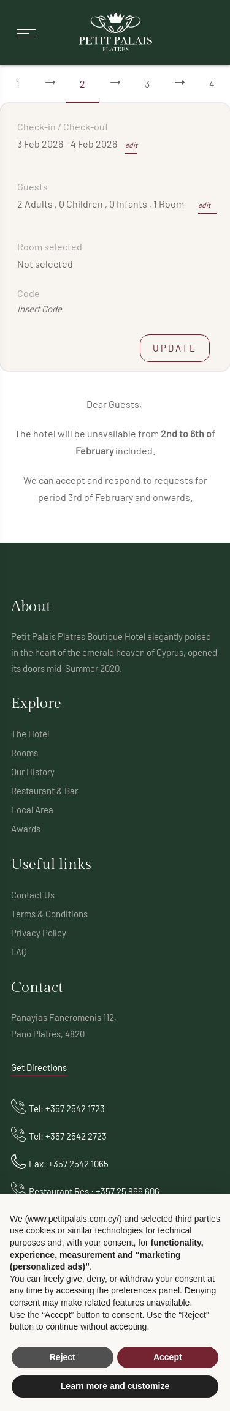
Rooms (24, 752)
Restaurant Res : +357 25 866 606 (94, 1191)
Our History (33, 771)
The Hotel (30, 733)
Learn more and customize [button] (115, 1386)
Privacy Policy (38, 932)
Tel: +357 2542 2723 (68, 1136)
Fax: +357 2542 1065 (69, 1163)
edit (131, 144)
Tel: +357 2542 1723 (67, 1108)
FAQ (19, 951)
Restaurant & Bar (44, 790)
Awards (25, 828)
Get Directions (39, 1067)
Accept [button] (167, 1357)
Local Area (32, 809)
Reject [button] (62, 1357)
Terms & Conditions (49, 913)
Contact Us (33, 894)
